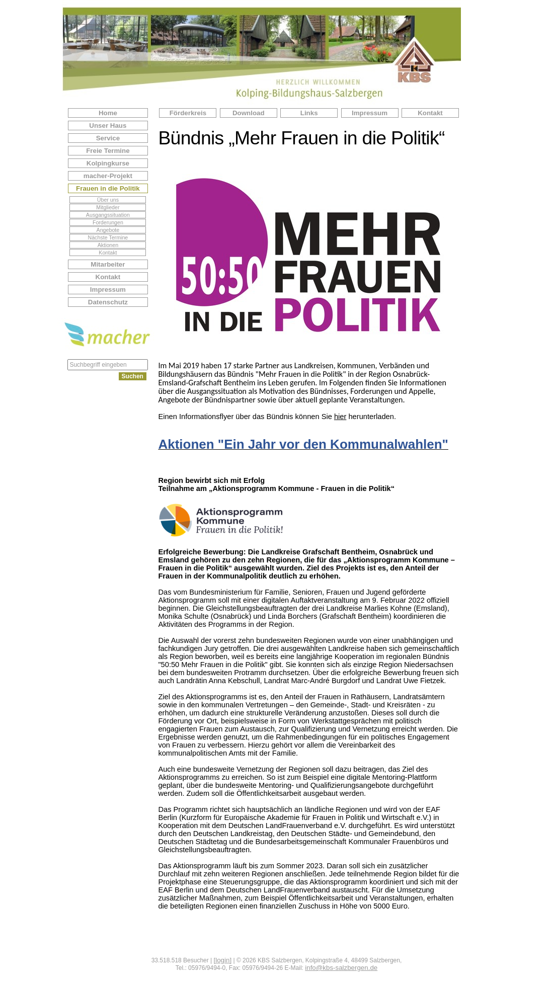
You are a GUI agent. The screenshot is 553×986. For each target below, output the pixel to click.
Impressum (108, 289)
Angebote (108, 230)
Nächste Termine (108, 237)
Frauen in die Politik (108, 188)
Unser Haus (107, 125)
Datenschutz (108, 302)
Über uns (108, 200)
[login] (223, 960)
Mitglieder (107, 207)
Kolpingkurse (108, 163)
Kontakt (108, 253)
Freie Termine (107, 150)
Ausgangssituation (108, 215)
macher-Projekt (108, 176)
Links (309, 113)
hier (340, 417)
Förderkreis (188, 113)
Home (108, 113)
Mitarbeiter (108, 264)
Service (108, 138)
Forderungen (108, 222)
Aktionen (108, 245)
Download (248, 113)
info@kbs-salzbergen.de (341, 967)
